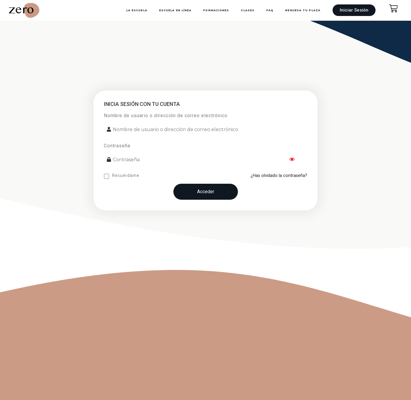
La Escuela (136, 10)
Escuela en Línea (175, 10)
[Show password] (292, 160)
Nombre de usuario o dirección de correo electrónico (166, 115)
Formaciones (216, 10)
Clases (247, 10)
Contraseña (117, 146)
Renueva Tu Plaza (302, 10)
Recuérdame (125, 175)
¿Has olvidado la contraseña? (279, 175)
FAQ (269, 10)
